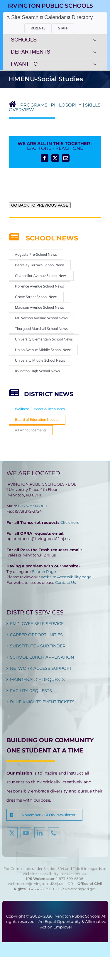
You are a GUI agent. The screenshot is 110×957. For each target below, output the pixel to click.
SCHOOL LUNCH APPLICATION (42, 657)
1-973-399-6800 (32, 506)
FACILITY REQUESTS (31, 690)
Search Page (44, 571)
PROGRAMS (33, 105)
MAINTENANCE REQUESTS (37, 679)
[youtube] (26, 834)
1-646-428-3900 (41, 889)
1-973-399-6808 (69, 878)
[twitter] (12, 834)
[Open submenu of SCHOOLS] (94, 40)
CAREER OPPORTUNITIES (36, 634)
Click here (69, 522)
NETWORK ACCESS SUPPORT (41, 668)
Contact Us (65, 582)
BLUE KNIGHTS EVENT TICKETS (42, 702)
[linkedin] (39, 834)
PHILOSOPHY (66, 105)
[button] (44, 815)
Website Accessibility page (66, 576)
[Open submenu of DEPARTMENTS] (94, 52)
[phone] (53, 834)
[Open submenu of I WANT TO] (94, 64)
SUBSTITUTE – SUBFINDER (37, 646)
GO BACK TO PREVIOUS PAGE (39, 205)
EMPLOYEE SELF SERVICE (37, 623)
